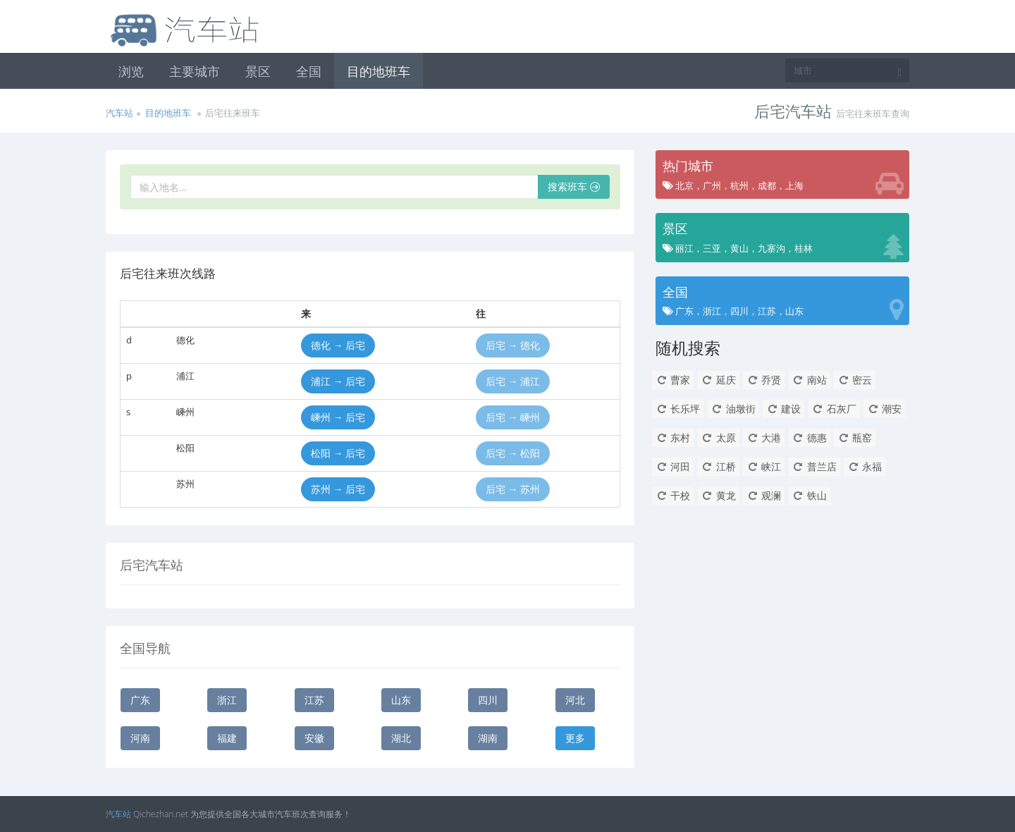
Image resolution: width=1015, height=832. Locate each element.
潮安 (884, 408)
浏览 (131, 71)
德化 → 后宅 (338, 345)
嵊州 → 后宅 (338, 417)
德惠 (809, 437)
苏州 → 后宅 (338, 489)
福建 (227, 738)
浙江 (227, 699)
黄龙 (718, 495)
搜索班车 (574, 186)
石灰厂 (834, 408)
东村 (673, 437)
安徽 (314, 738)
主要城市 (194, 71)
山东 (401, 699)
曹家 (673, 379)
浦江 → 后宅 (338, 381)
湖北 (401, 738)
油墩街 (733, 408)
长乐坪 (678, 408)
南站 (809, 379)
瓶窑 (854, 437)
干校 (673, 495)
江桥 (718, 466)
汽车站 (119, 112)
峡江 (763, 466)
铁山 (809, 495)
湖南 (488, 738)
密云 (854, 379)
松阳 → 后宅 (338, 453)
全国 (308, 71)
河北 (575, 699)
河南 (140, 738)
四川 (488, 699)
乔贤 (763, 379)
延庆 (718, 379)
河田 (673, 466)
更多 (575, 738)
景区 (258, 71)
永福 (864, 466)
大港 (763, 437)
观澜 (763, 495)
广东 (140, 699)
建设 (783, 408)
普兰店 (814, 466)
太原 (718, 437)
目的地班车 (378, 71)
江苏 (314, 699)
